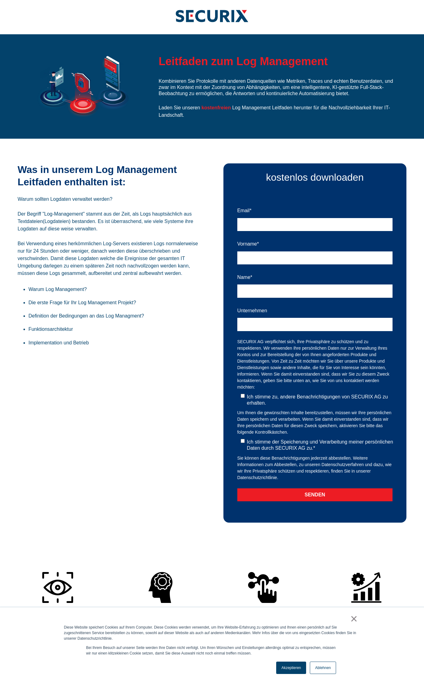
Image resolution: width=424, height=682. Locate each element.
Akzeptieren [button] (291, 668)
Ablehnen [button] (323, 668)
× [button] (353, 618)
